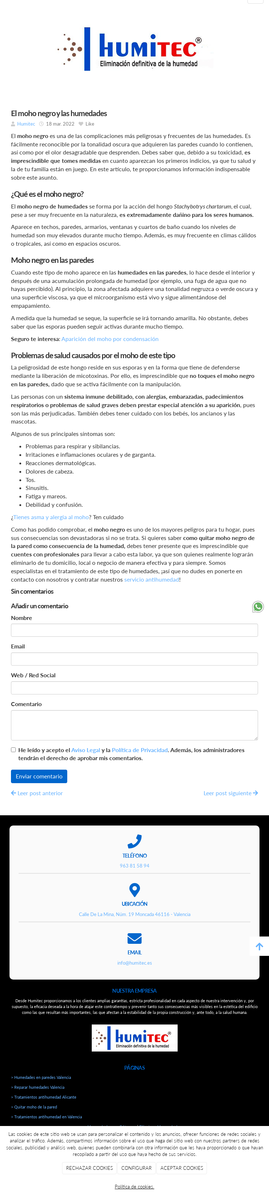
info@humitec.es (134, 963)
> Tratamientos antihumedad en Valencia (46, 1116)
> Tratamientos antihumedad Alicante (43, 1097)
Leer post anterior (37, 792)
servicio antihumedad (151, 579)
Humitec (26, 124)
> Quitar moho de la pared (34, 1106)
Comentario (26, 703)
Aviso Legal (85, 749)
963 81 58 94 (134, 866)
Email (18, 646)
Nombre (21, 617)
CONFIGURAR (136, 1168)
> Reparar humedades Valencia (37, 1087)
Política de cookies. (134, 1187)
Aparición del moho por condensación (110, 338)
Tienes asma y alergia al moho (51, 516)
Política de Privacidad (140, 749)
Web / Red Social (33, 674)
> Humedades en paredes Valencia (41, 1077)
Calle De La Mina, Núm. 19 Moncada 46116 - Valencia (134, 914)
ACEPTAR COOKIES (181, 1168)
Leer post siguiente (231, 792)
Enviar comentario (39, 776)
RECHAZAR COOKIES (89, 1168)
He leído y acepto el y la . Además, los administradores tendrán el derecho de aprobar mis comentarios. (131, 754)
